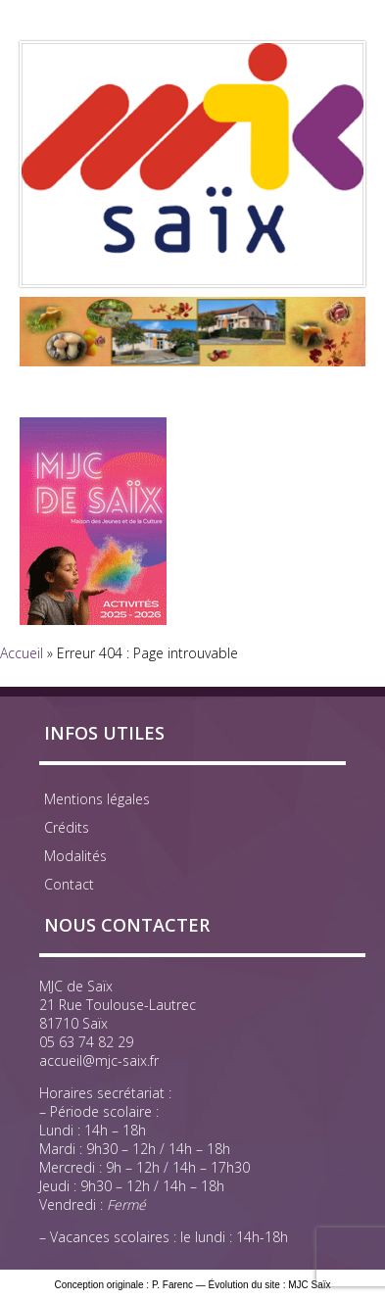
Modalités (75, 855)
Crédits (66, 827)
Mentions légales (97, 799)
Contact (69, 884)
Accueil (21, 653)
